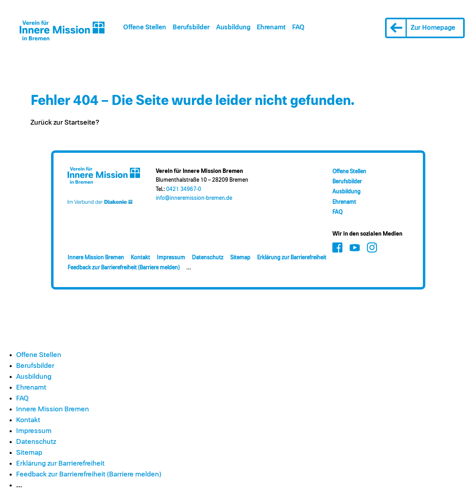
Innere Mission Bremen (96, 258)
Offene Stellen (144, 27)
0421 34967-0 (183, 189)
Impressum (171, 258)
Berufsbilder (191, 27)
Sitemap (240, 258)
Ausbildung (233, 27)
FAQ (298, 27)
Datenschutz (207, 258)
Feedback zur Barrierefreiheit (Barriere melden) (123, 268)
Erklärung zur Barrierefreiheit (291, 258)
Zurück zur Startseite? (65, 122)
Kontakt (140, 258)
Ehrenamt (271, 27)
